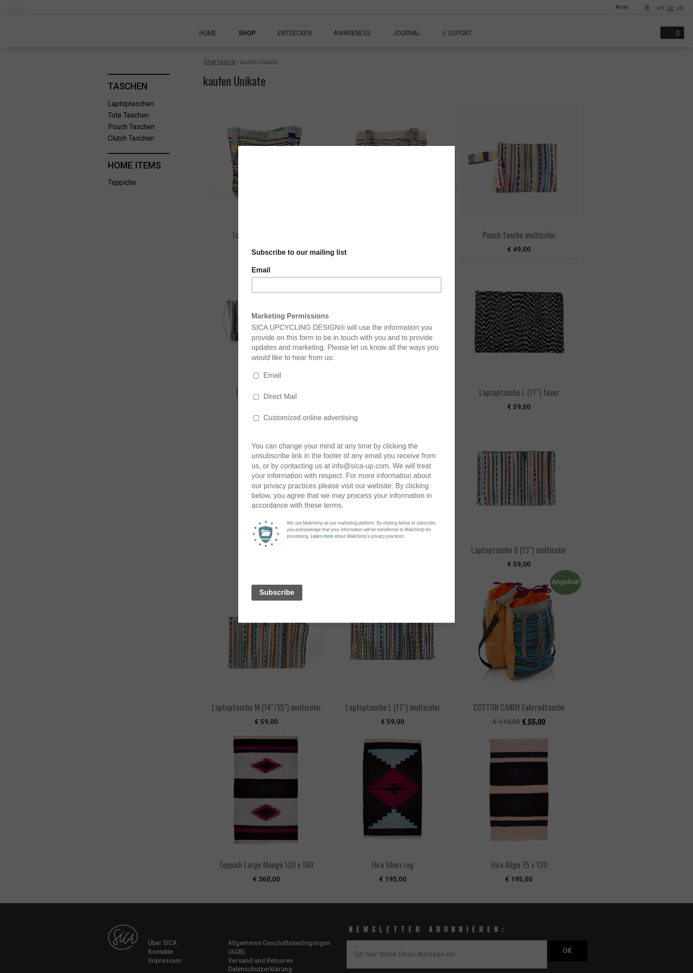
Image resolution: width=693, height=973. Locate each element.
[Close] (452, 148)
